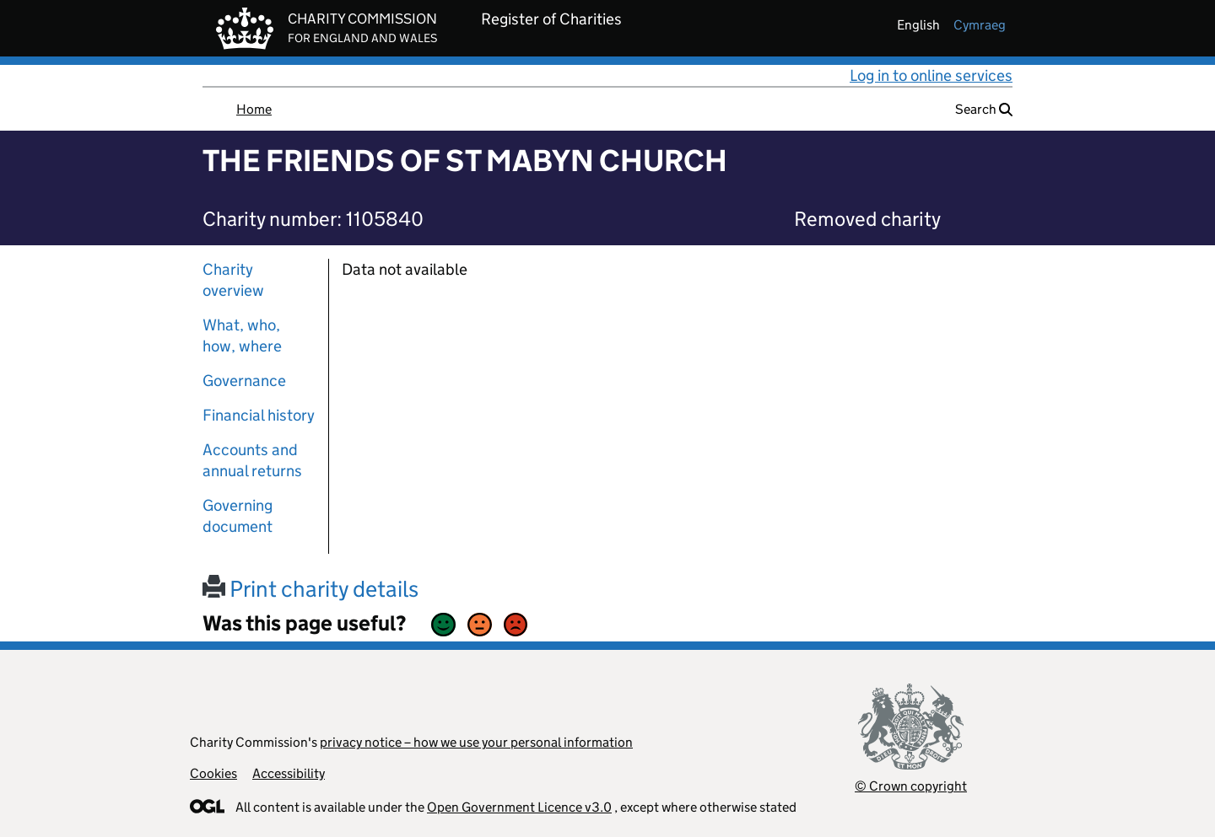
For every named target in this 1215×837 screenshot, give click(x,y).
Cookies (213, 773)
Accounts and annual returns (252, 460)
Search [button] (983, 109)
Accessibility (288, 773)
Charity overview (233, 280)
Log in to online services (931, 75)
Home (254, 109)
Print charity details (310, 589)
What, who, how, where (242, 335)
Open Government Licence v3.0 (519, 807)
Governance (244, 380)
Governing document (237, 516)
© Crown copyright (911, 786)
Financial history (258, 415)
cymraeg (979, 25)
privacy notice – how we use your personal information (476, 742)
